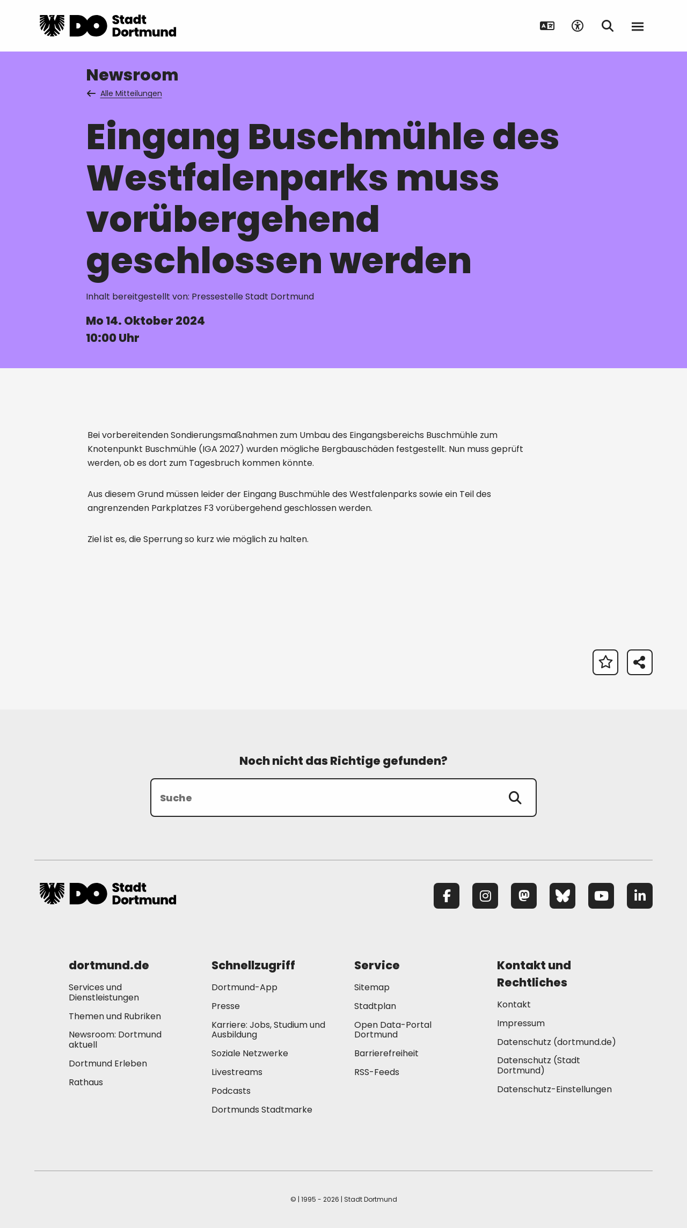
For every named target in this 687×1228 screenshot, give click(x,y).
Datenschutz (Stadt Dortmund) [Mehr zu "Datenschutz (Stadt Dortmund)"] (538, 1065)
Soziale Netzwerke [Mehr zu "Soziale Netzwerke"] (249, 1053)
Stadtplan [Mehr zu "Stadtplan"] (375, 1006)
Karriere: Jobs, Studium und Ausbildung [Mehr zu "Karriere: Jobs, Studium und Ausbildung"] (268, 1030)
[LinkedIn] (640, 896)
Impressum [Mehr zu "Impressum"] (521, 1023)
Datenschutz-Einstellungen (554, 1090)
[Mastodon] (524, 896)
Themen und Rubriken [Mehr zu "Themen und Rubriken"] (115, 1016)
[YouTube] (601, 896)
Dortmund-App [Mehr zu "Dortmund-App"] (244, 987)
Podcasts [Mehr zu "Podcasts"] (231, 1091)
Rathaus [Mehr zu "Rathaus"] (86, 1082)
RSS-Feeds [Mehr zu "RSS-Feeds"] (376, 1072)
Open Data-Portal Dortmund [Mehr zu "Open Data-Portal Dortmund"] (393, 1030)
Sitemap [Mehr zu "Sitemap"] (372, 987)
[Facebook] (446, 896)
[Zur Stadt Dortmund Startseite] (107, 26)
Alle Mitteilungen (125, 93)
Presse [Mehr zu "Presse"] (225, 1006)
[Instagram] (485, 896)
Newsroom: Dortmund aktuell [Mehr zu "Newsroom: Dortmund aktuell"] (115, 1039)
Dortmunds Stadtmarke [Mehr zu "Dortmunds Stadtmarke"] (261, 1109)
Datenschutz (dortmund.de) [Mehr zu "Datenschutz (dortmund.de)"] (556, 1042)
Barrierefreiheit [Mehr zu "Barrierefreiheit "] (386, 1053)
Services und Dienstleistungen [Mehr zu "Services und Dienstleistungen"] (104, 992)
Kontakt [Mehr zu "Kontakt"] (514, 1004)
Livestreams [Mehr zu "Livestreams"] (236, 1072)
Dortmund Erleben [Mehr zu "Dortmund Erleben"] (108, 1063)
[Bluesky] (562, 896)
